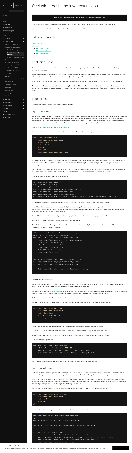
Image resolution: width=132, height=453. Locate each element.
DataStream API (9, 81)
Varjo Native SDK (8, 41)
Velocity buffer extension (43, 51)
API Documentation (9, 114)
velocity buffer (46, 127)
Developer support (8, 31)
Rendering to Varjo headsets (12, 47)
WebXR (5, 111)
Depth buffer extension (43, 48)
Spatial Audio (8, 87)
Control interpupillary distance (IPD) (14, 79)
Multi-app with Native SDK (12, 84)
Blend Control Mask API (13, 70)
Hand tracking (8, 73)
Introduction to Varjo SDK (12, 44)
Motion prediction (64, 127)
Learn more (18, 450)
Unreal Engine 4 (7, 105)
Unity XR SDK (7, 99)
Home (4, 21)
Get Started (6, 38)
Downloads (6, 24)
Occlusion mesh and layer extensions (14, 53)
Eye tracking (8, 76)
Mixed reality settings (12, 67)
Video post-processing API (14, 93)
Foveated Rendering (12, 50)
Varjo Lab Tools (7, 28)
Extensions (35, 46)
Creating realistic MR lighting (14, 65)
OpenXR (5, 108)
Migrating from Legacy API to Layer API (14, 58)
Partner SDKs (7, 117)
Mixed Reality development (12, 62)
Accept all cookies (120, 448)
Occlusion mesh (37, 43)
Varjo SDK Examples (10, 95)
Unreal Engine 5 (7, 102)
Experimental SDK (9, 90)
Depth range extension (42, 53)
